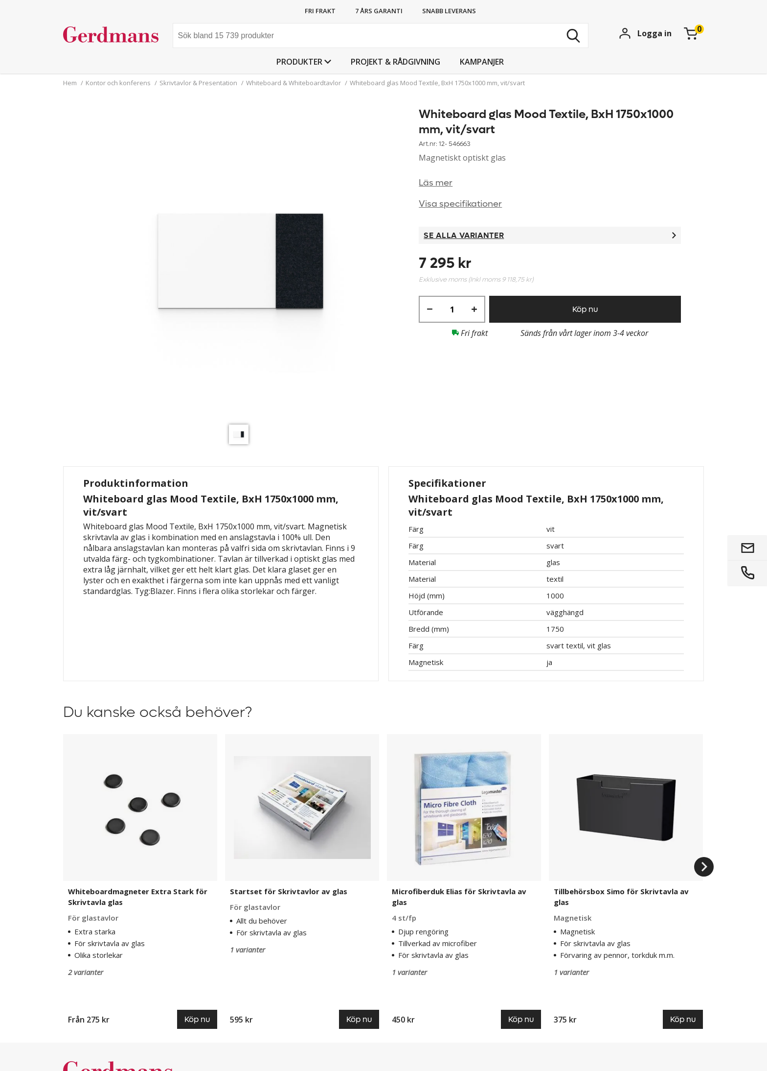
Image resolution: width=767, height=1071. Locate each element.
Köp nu (585, 309)
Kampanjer (482, 61)
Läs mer (435, 183)
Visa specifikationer (460, 204)
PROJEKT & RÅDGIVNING (395, 61)
